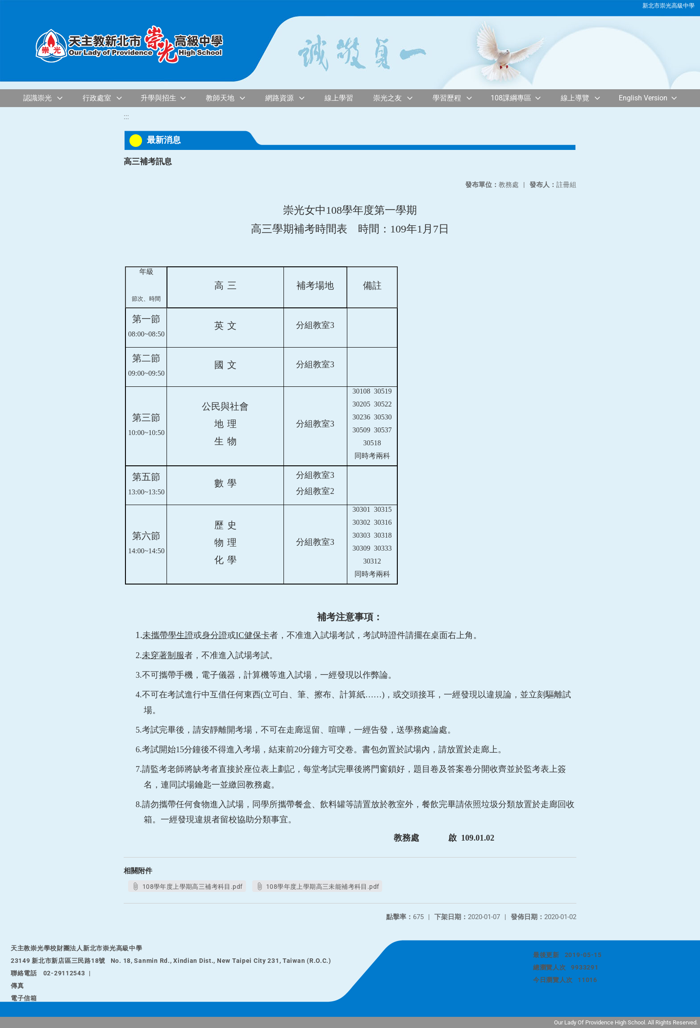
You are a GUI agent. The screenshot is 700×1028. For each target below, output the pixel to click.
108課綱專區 (511, 98)
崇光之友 (387, 98)
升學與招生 (158, 98)
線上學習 (339, 98)
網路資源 (279, 98)
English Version (643, 98)
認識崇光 (37, 98)
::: (126, 116)
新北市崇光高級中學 (668, 5)
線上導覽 (575, 98)
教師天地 (220, 98)
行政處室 (97, 98)
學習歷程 (447, 98)
